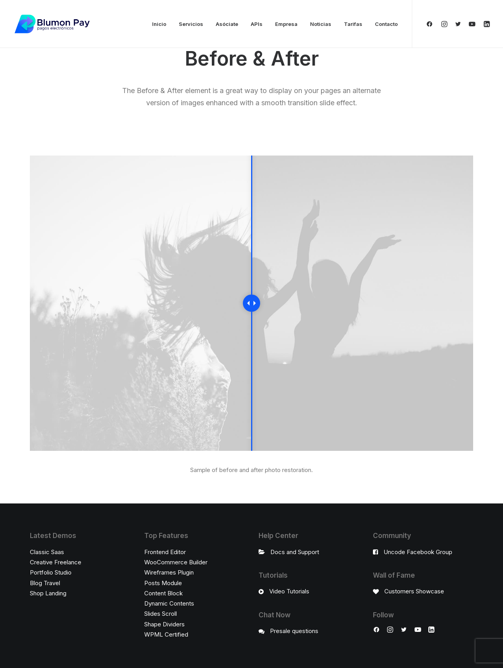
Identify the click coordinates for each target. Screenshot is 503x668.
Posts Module (163, 583)
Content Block (163, 593)
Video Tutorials (289, 591)
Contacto (386, 24)
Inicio (159, 24)
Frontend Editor (165, 552)
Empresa (286, 24)
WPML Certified (166, 634)
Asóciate (227, 24)
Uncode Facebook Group (418, 552)
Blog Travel (45, 583)
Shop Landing (48, 593)
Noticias (320, 24)
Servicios (191, 24)
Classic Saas (47, 552)
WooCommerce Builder (175, 562)
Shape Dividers (164, 624)
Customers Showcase (414, 591)
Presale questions (294, 631)
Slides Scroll (160, 613)
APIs (257, 24)
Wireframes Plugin (169, 572)
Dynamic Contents (169, 603)
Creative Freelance (55, 562)
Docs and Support (294, 552)
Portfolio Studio (51, 572)
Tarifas (353, 24)
